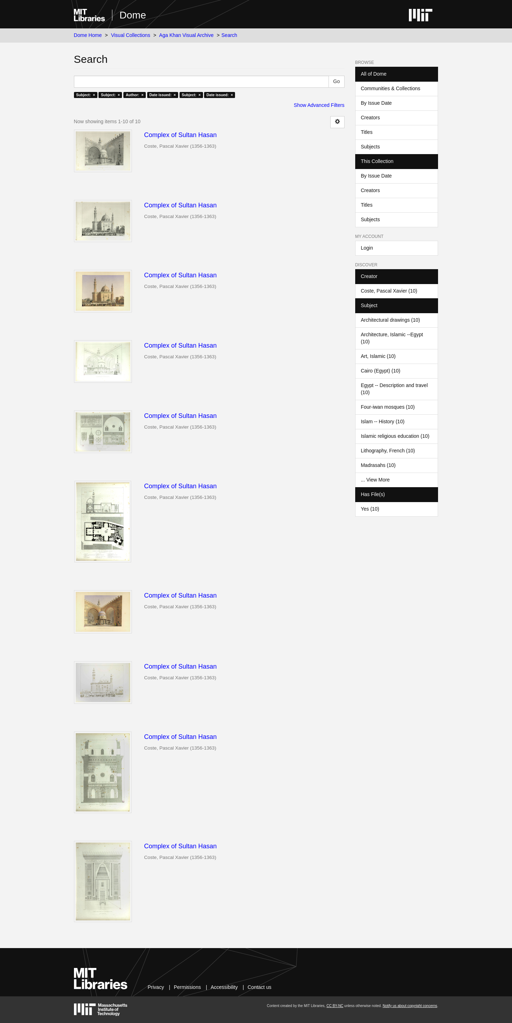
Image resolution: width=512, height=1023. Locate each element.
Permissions (187, 987)
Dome (132, 15)
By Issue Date (376, 103)
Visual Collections (130, 35)
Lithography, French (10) (388, 450)
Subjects (370, 146)
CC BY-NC (334, 1006)
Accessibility (224, 987)
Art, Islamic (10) (378, 356)
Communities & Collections (390, 88)
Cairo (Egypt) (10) (380, 371)
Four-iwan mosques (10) (388, 407)
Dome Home (88, 35)
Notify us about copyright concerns (410, 1006)
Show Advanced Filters (319, 105)
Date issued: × (162, 95)
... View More (375, 480)
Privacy (156, 987)
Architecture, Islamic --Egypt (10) (392, 338)
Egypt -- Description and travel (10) (394, 388)
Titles (367, 132)
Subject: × (85, 95)
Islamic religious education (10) (395, 436)
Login (367, 248)
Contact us (259, 987)
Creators (370, 117)
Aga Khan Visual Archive (186, 35)
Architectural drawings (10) (390, 320)
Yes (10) (370, 509)
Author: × (135, 95)
